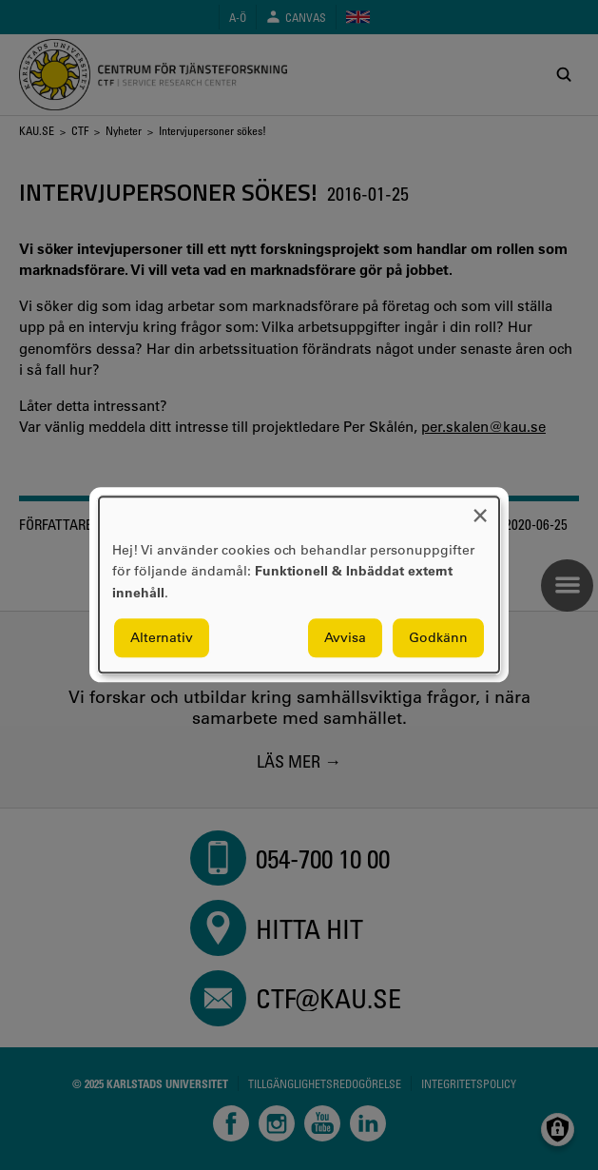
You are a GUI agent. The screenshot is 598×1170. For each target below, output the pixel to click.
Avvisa (345, 638)
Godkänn (438, 638)
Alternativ (161, 638)
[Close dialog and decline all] (480, 508)
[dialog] (299, 585)
